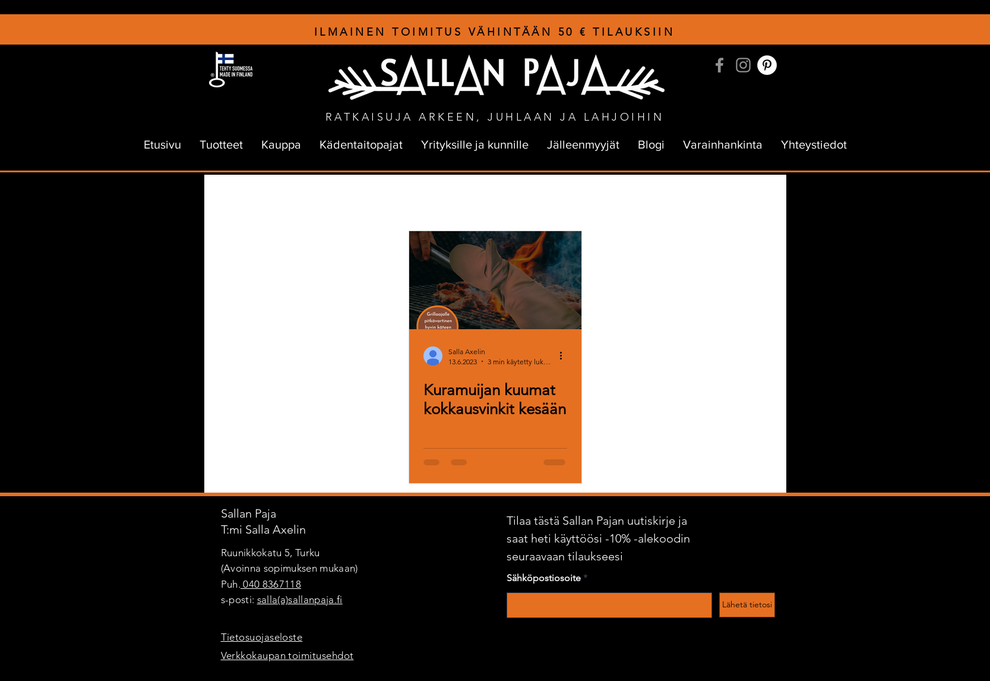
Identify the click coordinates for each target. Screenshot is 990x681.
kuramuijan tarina (390, 198)
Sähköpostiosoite (544, 578)
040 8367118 (271, 584)
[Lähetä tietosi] (747, 604)
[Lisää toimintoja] (565, 356)
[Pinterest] (767, 65)
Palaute (630, 198)
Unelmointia (524, 198)
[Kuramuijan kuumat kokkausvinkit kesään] (495, 280)
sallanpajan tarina (303, 198)
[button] (759, 200)
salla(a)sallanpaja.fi (300, 600)
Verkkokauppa (694, 198)
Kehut (581, 198)
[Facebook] (719, 65)
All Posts (232, 198)
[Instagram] (743, 65)
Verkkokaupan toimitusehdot (287, 655)
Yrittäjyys (462, 198)
